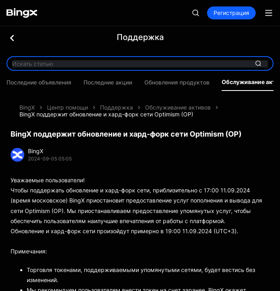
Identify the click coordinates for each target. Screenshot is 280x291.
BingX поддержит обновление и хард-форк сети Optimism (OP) (106, 102)
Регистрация (231, 12)
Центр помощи (67, 95)
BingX (27, 95)
